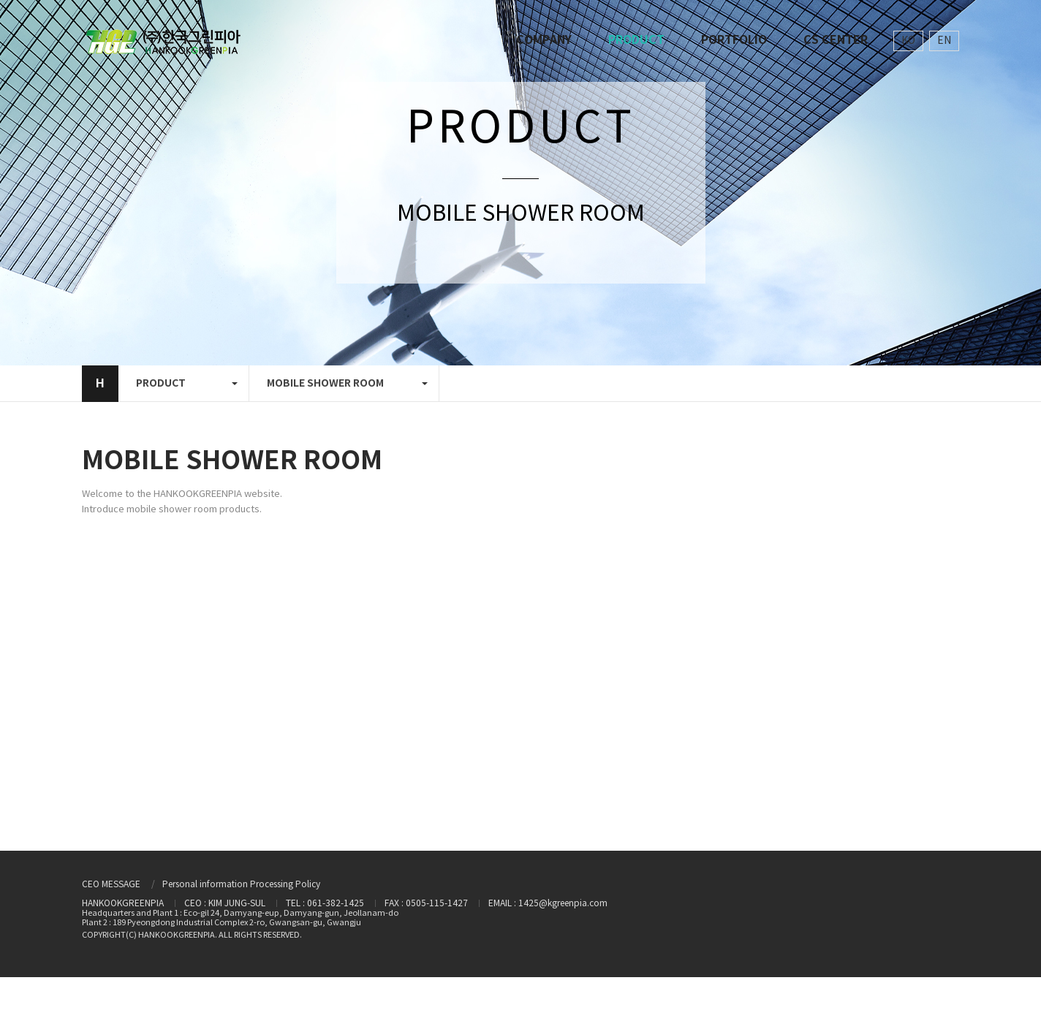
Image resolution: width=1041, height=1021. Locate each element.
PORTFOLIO (734, 40)
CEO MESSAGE (111, 884)
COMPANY (544, 40)
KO (908, 41)
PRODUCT (636, 40)
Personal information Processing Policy (241, 884)
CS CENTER (835, 40)
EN (944, 41)
